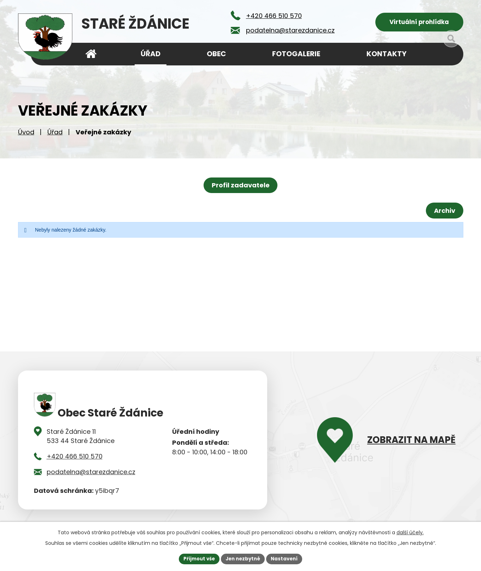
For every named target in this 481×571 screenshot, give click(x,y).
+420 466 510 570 (74, 458)
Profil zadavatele (241, 187)
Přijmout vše (196, 558)
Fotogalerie (296, 54)
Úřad (55, 134)
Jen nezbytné (243, 558)
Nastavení (287, 558)
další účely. (410, 531)
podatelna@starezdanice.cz (91, 474)
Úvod (26, 134)
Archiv (443, 213)
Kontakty (386, 54)
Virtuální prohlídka (419, 23)
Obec (216, 54)
